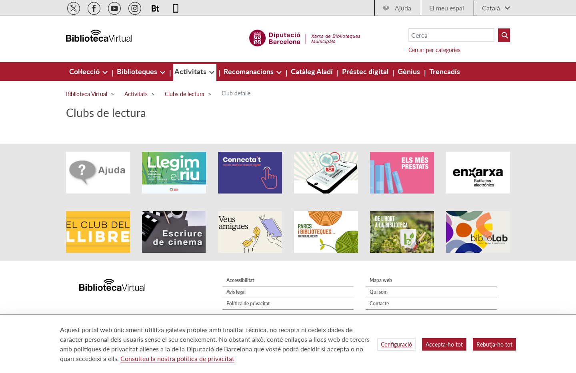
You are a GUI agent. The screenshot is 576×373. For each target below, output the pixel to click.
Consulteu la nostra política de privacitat (177, 358)
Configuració (396, 344)
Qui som (379, 292)
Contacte (379, 303)
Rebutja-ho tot (494, 344)
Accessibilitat (240, 280)
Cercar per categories (434, 49)
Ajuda (403, 8)
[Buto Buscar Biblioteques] (504, 35)
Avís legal (236, 292)
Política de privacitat (248, 303)
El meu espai (446, 8)
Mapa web (381, 280)
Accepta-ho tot (444, 344)
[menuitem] (85, 71)
